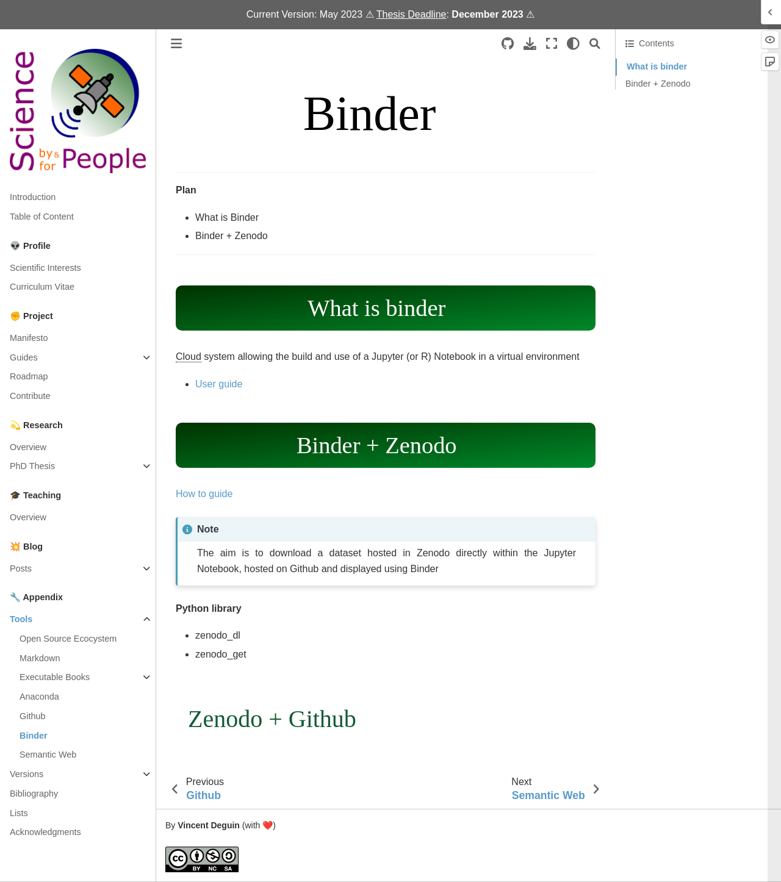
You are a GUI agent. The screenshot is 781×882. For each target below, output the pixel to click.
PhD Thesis (32, 466)
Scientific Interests (45, 268)
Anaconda (39, 696)
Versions (26, 774)
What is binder (657, 66)
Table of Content (42, 216)
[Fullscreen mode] (551, 43)
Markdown (40, 658)
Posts (21, 568)
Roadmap (29, 376)
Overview (28, 447)
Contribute (30, 396)
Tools (21, 619)
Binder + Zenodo (658, 83)
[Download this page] (530, 43)
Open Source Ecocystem (68, 639)
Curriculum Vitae (42, 287)
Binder (34, 735)
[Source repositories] (508, 43)
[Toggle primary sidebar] (176, 43)
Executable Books (55, 677)
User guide (218, 384)
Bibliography (34, 793)
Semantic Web (48, 754)
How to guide (204, 494)
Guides (24, 357)
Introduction (33, 197)
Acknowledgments (45, 832)
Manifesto (29, 338)
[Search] (595, 43)
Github (32, 716)
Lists (19, 813)
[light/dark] (573, 43)
